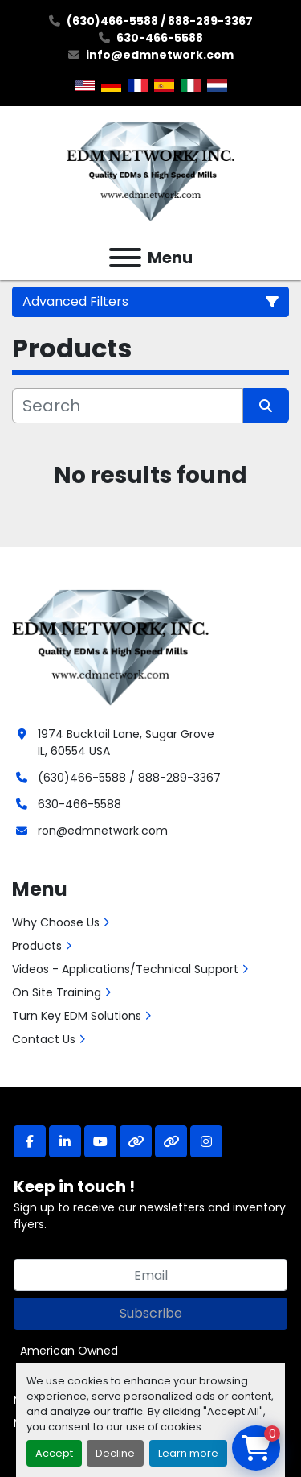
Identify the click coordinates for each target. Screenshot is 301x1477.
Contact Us (43, 1039)
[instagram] (206, 1141)
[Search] (127, 405)
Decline (115, 1453)
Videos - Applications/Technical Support (125, 969)
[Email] (150, 1275)
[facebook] (30, 1141)
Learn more (188, 1453)
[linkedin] (65, 1141)
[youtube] (100, 1141)
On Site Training (56, 992)
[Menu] (125, 257)
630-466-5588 (159, 38)
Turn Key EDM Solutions (76, 1016)
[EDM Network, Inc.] (110, 645)
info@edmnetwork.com (160, 55)
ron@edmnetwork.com (103, 831)
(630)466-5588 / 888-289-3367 (160, 21)
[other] (136, 1141)
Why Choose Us (56, 922)
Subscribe (151, 1313)
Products (37, 946)
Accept (54, 1453)
